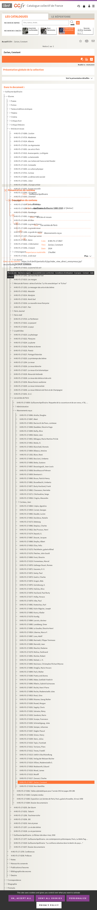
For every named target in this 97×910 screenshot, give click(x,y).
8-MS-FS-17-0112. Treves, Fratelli (32, 750)
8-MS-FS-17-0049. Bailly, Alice (31, 431)
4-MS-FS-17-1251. (28, 275)
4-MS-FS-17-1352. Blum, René (31, 454)
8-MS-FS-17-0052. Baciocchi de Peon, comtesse (38, 423)
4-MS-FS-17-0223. (26, 334)
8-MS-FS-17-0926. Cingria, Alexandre (34, 498)
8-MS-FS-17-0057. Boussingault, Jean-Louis (36, 466)
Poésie (13, 101)
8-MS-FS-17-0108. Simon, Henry (32, 735)
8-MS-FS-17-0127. (28, 354)
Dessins (14, 875)
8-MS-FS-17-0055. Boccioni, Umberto (34, 458)
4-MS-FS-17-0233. (26, 823)
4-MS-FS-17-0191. (23, 181)
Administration (23, 406)
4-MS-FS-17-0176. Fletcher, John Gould (35, 553)
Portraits (11, 888)
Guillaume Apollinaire (13, 91)
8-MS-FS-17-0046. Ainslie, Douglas (33, 415)
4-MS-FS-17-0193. (24, 196)
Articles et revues (17, 128)
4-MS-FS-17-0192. (27, 188)
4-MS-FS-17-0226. (27, 366)
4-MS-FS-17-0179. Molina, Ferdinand (34, 652)
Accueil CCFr (7, 41)
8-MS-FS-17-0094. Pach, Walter (32, 671)
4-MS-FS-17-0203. (28, 169)
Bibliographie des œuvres (21, 871)
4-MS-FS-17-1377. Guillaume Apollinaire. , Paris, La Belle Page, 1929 (51, 839)
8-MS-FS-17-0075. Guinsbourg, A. (32, 585)
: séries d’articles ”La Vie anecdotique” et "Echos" (40, 283)
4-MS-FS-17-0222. (24, 338)
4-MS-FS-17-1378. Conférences (22, 851)
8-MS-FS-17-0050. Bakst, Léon (31, 435)
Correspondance (14, 880)
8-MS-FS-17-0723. (26, 319)
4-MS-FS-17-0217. (22, 307)
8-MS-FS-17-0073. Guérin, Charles (33, 577)
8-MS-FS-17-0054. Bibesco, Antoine (33, 450)
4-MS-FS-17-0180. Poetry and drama (34, 675)
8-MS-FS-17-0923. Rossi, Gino (31, 695)
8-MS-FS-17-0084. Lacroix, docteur (33, 620)
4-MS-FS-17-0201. (26, 149)
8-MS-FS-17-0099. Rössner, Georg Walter (35, 699)
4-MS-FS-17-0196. (24, 248)
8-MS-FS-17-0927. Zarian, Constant (33, 782)
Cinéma (14, 117)
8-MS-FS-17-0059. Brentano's (31, 474)
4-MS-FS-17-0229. (29, 386)
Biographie (12, 884)
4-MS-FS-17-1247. (27, 236)
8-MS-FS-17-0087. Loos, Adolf (31, 636)
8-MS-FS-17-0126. (27, 346)
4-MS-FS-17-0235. (25, 807)
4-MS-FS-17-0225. (30, 358)
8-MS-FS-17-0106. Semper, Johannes (34, 727)
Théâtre (14, 113)
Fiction (13, 105)
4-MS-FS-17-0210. (26, 244)
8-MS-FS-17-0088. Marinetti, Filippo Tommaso (37, 640)
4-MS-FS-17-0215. (24, 299)
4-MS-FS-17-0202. (26, 157)
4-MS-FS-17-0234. (30, 382)
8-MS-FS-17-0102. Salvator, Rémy (32, 711)
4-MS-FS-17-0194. (27, 204)
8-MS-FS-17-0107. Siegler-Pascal (32, 731)
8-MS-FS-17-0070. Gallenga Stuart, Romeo (36, 565)
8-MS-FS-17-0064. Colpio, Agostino (33, 506)
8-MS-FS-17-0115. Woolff (29, 774)
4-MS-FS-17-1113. (25, 165)
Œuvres (11, 96)
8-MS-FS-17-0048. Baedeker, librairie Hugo (36, 427)
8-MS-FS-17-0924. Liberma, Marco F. (33, 632)
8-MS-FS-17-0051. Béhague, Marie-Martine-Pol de (39, 439)
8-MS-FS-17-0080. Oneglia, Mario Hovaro (35, 668)
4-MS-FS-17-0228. (32, 378)
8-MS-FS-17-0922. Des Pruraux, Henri (34, 529)
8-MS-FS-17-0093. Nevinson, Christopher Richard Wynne (41, 664)
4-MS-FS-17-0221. (25, 323)
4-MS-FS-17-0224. (24, 342)
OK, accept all (21, 898)
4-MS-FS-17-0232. (24, 811)
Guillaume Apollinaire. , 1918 (34, 835)
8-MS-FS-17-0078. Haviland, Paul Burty (35, 593)
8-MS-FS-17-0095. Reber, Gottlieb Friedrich (36, 679)
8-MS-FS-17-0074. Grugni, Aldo (31, 581)
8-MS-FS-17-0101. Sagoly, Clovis (32, 707)
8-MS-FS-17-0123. (23, 240)
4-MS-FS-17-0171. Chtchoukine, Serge (34, 494)
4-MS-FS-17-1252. (34, 287)
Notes (13, 859)
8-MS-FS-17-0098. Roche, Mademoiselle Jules (37, 691)
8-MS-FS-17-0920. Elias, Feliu (31, 545)
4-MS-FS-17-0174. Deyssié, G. (31, 533)
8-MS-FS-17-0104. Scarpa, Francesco (34, 719)
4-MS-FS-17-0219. (24, 327)
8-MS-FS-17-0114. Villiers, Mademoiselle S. (36, 762)
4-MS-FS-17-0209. (27, 224)
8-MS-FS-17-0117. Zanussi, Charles (33, 778)
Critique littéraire (18, 125)
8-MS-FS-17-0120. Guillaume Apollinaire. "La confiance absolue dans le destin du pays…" (48, 843)
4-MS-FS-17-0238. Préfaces (21, 855)
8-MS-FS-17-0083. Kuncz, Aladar (32, 612)
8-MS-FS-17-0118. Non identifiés (32, 786)
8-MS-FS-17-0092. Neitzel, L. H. (31, 660)
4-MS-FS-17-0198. (24, 271)
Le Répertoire (61, 16)
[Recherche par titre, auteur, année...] (45, 22)
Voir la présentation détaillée (77, 78)
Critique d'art (16, 121)
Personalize (78, 898)
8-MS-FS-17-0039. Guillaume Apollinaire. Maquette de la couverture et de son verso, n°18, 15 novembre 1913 (53, 402)
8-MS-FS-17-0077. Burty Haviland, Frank (35, 486)
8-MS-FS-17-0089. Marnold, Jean (32, 644)
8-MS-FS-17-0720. (27, 145)
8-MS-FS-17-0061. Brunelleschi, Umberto (35, 482)
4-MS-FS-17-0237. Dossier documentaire (29, 847)
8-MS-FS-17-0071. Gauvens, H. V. (32, 569)
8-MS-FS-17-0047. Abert (29, 419)
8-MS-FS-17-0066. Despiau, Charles (33, 525)
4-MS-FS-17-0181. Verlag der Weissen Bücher (37, 758)
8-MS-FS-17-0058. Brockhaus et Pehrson (35, 470)
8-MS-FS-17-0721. (24, 173)
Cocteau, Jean (25, 502)
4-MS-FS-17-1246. (28, 232)
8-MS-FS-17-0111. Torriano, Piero (32, 746)
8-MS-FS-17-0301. (26, 216)
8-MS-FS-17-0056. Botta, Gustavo (32, 462)
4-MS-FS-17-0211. (25, 256)
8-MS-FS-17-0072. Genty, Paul (31, 573)
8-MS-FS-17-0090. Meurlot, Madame (33, 648)
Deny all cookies (50, 898)
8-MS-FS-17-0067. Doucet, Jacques (33, 537)
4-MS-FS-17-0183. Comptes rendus (30, 795)
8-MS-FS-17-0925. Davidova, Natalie (34, 518)
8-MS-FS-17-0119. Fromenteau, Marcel (34, 561)
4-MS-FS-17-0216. (31, 303)
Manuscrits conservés (19, 863)
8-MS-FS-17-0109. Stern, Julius (31, 739)
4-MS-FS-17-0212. (27, 267)
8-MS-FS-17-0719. (25, 137)
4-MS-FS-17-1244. (24, 220)
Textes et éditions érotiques (21, 109)
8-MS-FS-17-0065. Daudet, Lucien (32, 514)
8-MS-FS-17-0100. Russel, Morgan (33, 703)
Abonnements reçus (24, 410)
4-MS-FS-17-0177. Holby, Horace (32, 597)
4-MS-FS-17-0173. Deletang (30, 522)
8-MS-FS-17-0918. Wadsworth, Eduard (34, 766)
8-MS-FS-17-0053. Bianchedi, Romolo (34, 447)
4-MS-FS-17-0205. (27, 184)
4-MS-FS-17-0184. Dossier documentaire (32, 803)
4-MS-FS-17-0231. (23, 394)
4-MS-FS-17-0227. (31, 370)
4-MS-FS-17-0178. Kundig (29, 616)
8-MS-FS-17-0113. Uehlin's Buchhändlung (36, 754)
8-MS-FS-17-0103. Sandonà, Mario (33, 715)
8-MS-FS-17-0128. (27, 831)
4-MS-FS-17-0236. (22, 819)
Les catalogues (16, 16)
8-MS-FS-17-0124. (24, 141)
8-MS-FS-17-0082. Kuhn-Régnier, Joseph (35, 608)
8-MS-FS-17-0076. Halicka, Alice (32, 589)
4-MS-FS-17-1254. (24, 362)
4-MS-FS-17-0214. (24, 295)
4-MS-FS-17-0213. (25, 279)
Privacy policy (49, 905)
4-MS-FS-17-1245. (27, 228)
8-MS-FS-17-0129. (28, 374)
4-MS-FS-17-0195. (25, 212)
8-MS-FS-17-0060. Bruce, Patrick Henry (35, 478)
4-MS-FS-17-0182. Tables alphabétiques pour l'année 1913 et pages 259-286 (46, 791)
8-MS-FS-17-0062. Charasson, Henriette (35, 490)
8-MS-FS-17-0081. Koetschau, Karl (33, 604)
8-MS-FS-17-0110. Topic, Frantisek (33, 743)
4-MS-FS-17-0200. (24, 133)
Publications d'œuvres (20, 867)
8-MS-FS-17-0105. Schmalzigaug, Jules (35, 723)
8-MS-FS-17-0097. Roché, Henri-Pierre (34, 687)
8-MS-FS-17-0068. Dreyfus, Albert (32, 541)
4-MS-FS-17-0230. (38, 390)
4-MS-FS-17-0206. (25, 192)
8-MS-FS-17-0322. (24, 291)
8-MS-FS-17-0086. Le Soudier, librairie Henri (36, 628)
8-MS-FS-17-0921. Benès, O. (30, 443)
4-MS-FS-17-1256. (27, 815)
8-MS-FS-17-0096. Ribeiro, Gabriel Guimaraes (37, 683)
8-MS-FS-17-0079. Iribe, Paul (31, 600)
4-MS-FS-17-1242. (34, 161)
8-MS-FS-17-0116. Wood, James (32, 770)
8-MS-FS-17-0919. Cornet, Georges (33, 510)
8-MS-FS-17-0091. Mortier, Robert (32, 656)
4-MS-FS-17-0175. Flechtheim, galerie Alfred (37, 549)
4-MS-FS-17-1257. (27, 827)
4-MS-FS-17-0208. (29, 208)
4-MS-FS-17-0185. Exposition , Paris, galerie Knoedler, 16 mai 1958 (50, 799)
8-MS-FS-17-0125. (23, 350)
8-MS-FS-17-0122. (31, 153)
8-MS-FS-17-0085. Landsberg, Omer (33, 624)
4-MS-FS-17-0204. (29, 177)
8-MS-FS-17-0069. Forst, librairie (32, 557)
